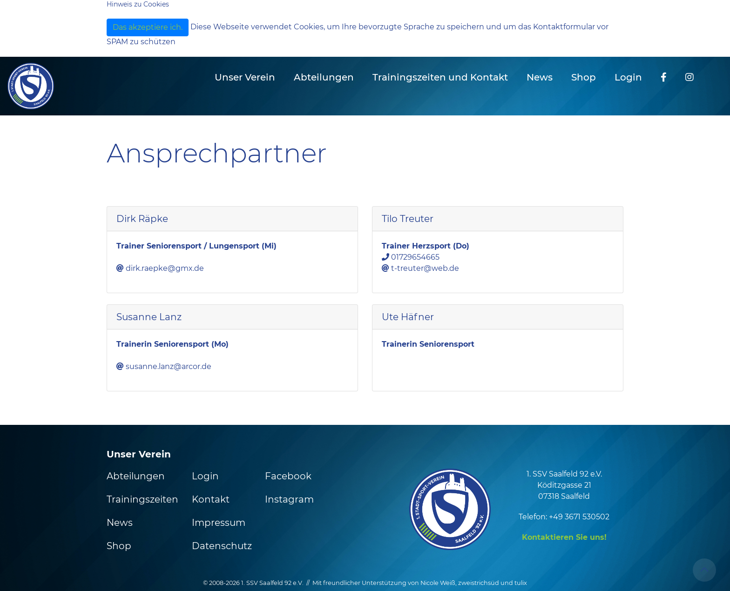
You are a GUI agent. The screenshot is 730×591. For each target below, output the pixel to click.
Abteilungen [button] (324, 77)
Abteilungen (136, 476)
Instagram (289, 499)
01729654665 (415, 257)
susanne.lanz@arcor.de (168, 366)
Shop (583, 77)
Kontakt (211, 499)
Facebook (288, 476)
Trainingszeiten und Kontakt (440, 77)
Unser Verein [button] (245, 77)
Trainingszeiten (142, 499)
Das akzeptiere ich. (147, 27)
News (540, 77)
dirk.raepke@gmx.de (165, 268)
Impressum (218, 522)
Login (628, 77)
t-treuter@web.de (425, 268)
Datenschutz (222, 545)
